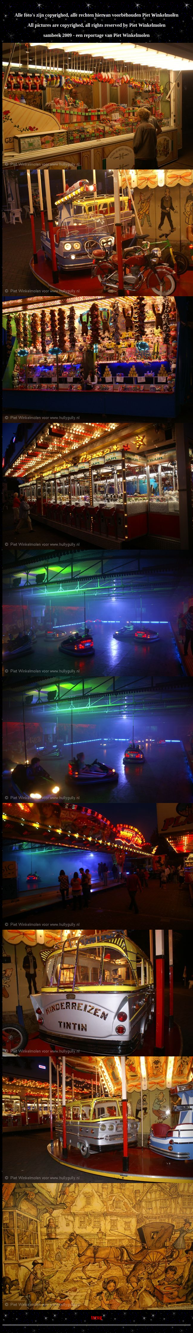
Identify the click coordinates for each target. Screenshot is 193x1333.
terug (96, 1317)
